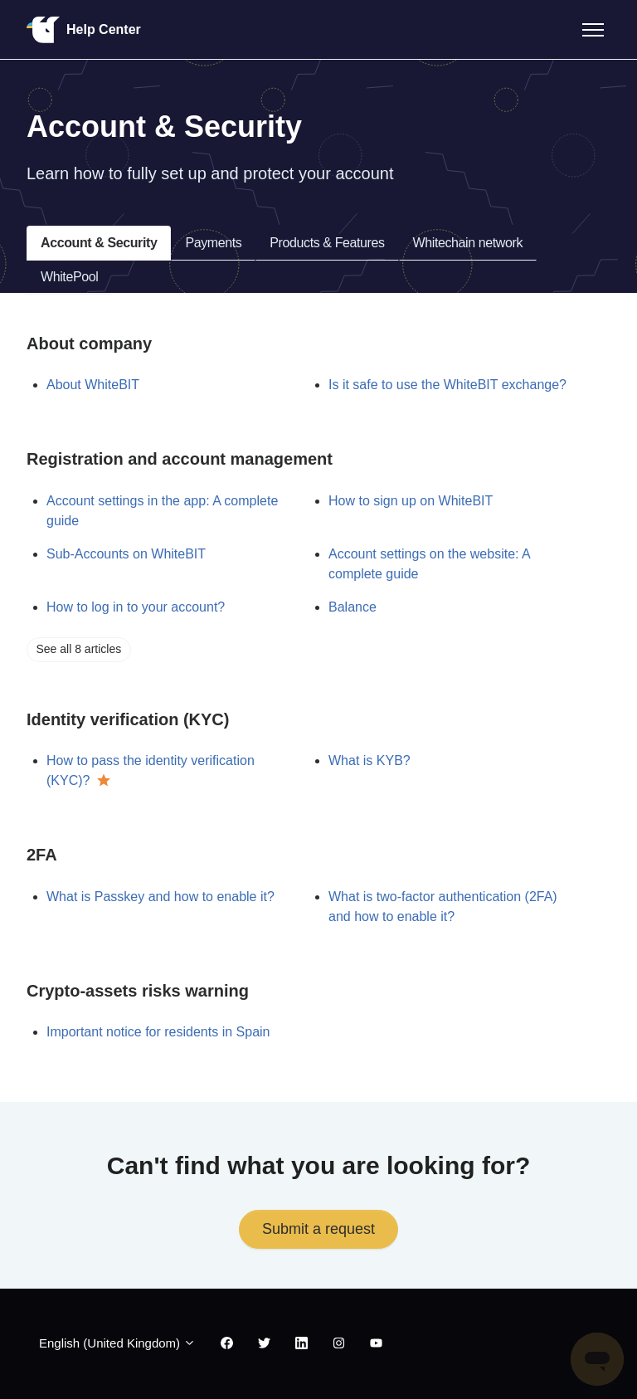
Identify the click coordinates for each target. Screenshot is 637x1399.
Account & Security (99, 243)
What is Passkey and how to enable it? (160, 897)
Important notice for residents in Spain (158, 1032)
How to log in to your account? (135, 607)
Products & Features (327, 243)
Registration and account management (180, 459)
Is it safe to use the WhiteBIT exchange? (447, 385)
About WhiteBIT (92, 385)
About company (89, 343)
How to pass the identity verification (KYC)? (150, 770)
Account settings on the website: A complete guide (429, 564)
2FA (42, 855)
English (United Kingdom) (117, 1343)
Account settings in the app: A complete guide (162, 511)
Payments (213, 243)
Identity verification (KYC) (128, 719)
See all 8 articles (79, 649)
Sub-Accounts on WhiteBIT (126, 554)
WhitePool (69, 277)
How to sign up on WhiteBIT (410, 501)
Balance (352, 607)
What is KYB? (369, 760)
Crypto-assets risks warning (138, 991)
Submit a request (318, 1229)
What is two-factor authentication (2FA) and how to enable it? (442, 907)
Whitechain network (468, 243)
